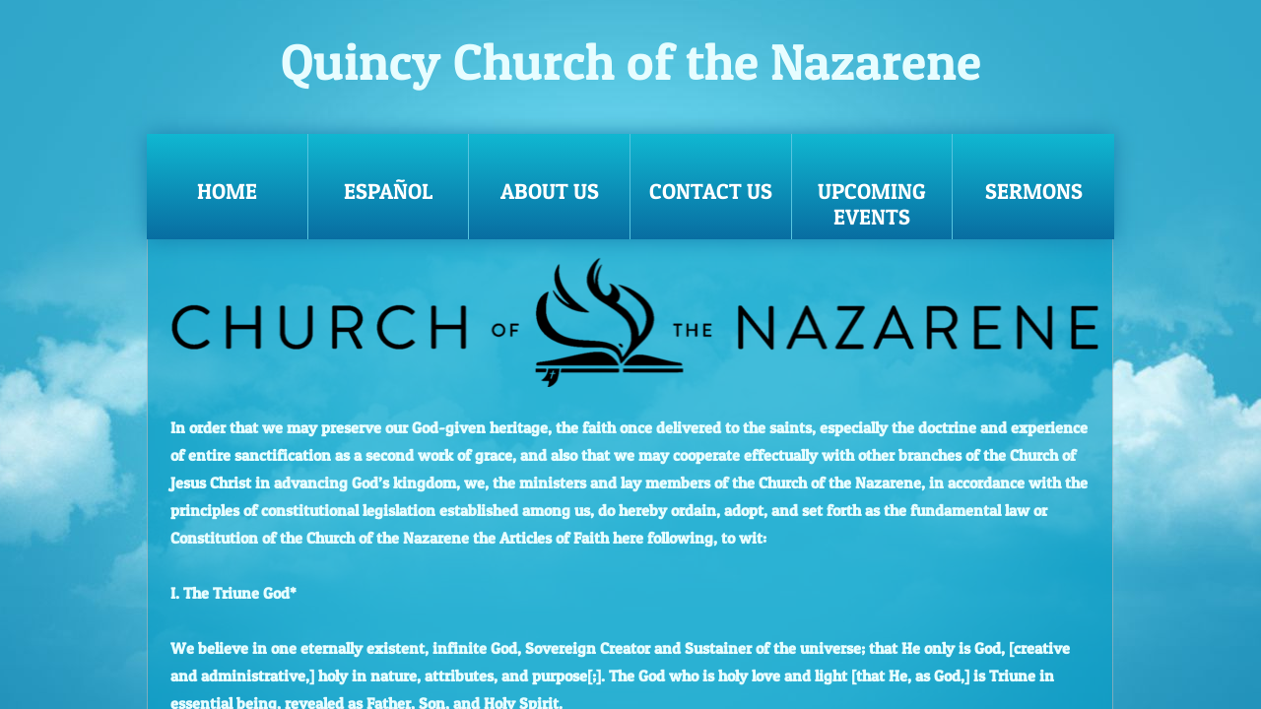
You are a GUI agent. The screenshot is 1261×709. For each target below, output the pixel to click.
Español (388, 191)
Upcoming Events (872, 203)
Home (227, 191)
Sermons (1034, 191)
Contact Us (710, 191)
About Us (549, 191)
